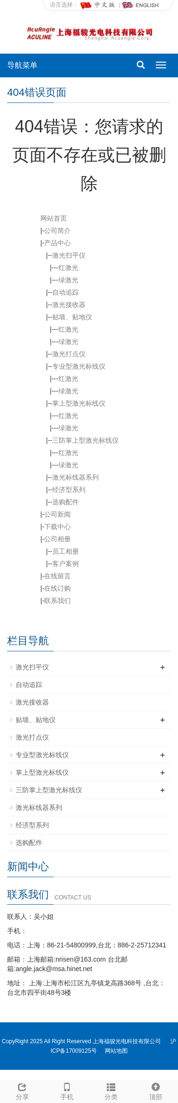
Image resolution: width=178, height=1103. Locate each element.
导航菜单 (22, 65)
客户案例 (65, 563)
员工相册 (65, 551)
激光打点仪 (68, 354)
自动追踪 (65, 292)
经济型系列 (68, 489)
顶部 (155, 1090)
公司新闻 (57, 514)
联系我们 (57, 600)
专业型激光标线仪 (78, 366)
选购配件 (65, 502)
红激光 (68, 267)
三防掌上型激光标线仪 (85, 440)
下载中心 (57, 526)
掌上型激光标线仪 (78, 403)
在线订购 (57, 588)
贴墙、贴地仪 (72, 317)
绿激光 (68, 280)
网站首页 (53, 218)
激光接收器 (68, 304)
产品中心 (57, 243)
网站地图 (116, 1050)
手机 (67, 1090)
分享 (22, 1090)
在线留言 (57, 576)
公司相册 (57, 539)
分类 (111, 1090)
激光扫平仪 (68, 255)
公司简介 (57, 230)
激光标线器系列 (75, 477)
